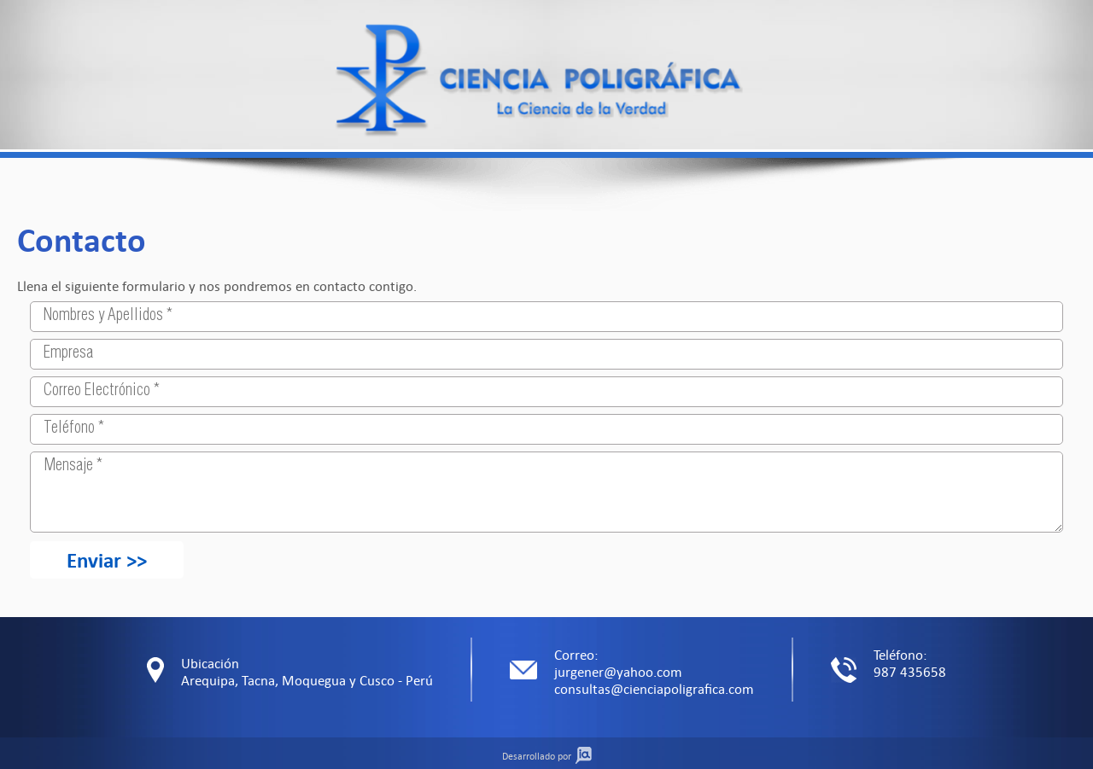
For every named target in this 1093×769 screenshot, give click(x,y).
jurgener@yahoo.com (618, 671)
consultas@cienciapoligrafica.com (654, 688)
